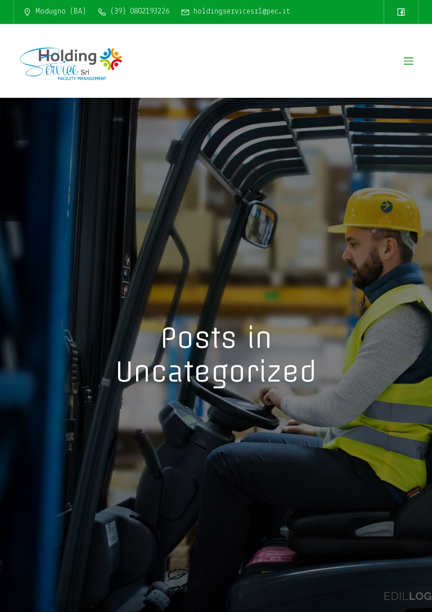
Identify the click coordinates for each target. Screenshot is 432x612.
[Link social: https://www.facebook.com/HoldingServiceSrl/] (401, 11)
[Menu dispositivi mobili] (408, 61)
